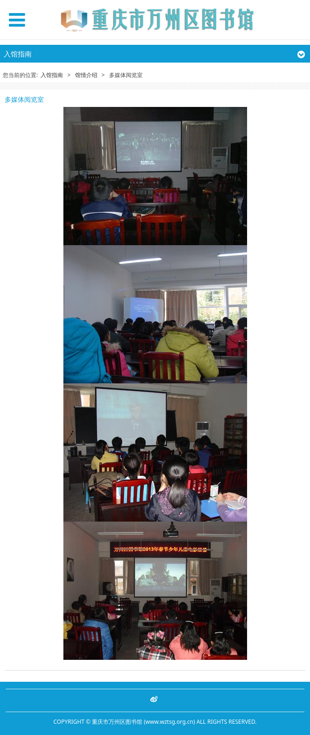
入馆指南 (52, 75)
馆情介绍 (86, 75)
